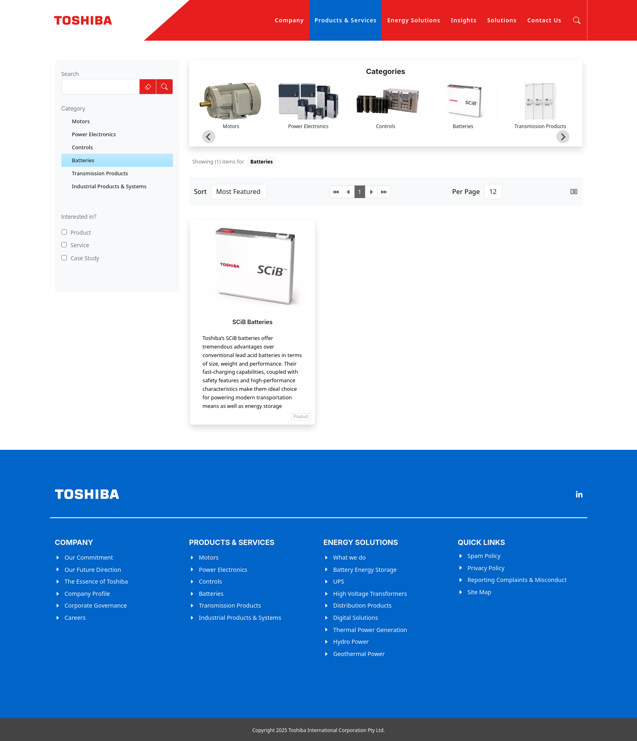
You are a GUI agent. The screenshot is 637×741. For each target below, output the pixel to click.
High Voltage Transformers (370, 593)
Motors (209, 557)
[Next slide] (562, 136)
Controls (210, 581)
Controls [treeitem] (82, 147)
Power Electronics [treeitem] (94, 134)
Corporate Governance (96, 605)
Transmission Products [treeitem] (100, 173)
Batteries (211, 593)
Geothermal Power (359, 654)
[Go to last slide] (208, 136)
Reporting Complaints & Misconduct (517, 580)
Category (73, 108)
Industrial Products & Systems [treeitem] (109, 186)
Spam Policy (484, 556)
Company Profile (87, 593)
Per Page (466, 191)
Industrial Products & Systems (240, 617)
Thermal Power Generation (370, 630)
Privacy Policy (486, 568)
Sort (200, 191)
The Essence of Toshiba (96, 581)
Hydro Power (351, 641)
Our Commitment (89, 557)
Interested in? (79, 217)
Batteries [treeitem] (83, 160)
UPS (338, 581)
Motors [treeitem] (81, 121)
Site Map (480, 592)
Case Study (80, 258)
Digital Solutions (355, 617)
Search (70, 74)
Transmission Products (230, 605)
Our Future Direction (93, 569)
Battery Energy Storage (365, 569)
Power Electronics (223, 569)
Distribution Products (362, 605)
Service (75, 245)
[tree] (117, 154)
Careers (75, 617)
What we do (349, 557)
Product (76, 232)
